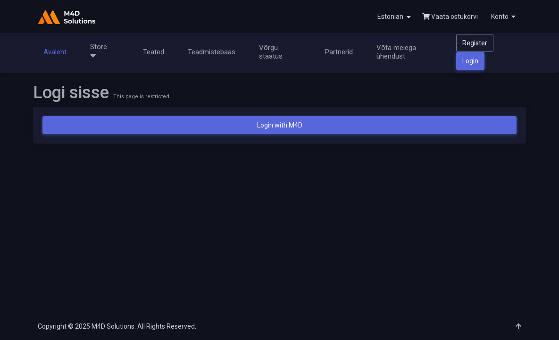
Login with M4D (279, 125)
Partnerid (339, 52)
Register (474, 43)
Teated (153, 52)
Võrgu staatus (271, 51)
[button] (502, 16)
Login (470, 61)
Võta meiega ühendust (396, 51)
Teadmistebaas (211, 52)
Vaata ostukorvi (450, 16)
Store (100, 51)
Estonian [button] (394, 17)
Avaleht (55, 52)
